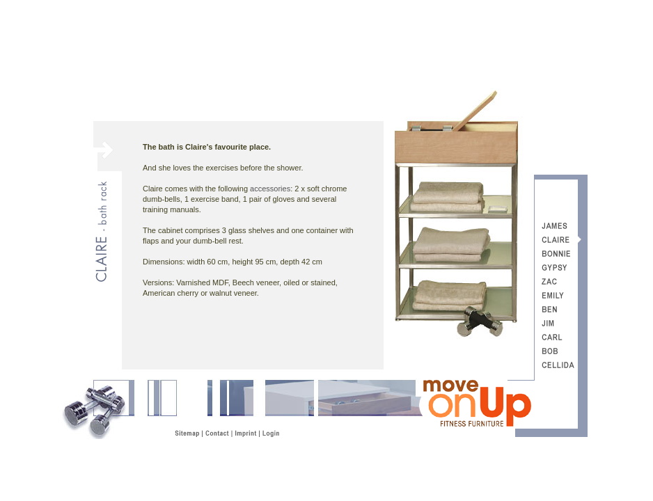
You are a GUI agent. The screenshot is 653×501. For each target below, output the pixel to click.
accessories (270, 188)
